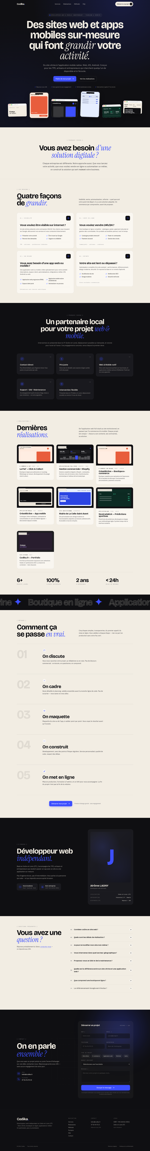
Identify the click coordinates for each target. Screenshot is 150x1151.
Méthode (77, 4)
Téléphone (85, 1043)
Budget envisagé (87, 1060)
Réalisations (67, 4)
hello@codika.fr (27, 1078)
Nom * (84, 1033)
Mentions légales (112, 1146)
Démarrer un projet (124, 4)
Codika (21, 4)
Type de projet (87, 1053)
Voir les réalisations (87, 82)
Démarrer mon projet (60, 807)
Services (57, 4)
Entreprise (110, 1043)
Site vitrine (86, 1056)
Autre (125, 1056)
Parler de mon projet (65, 82)
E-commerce (96, 1056)
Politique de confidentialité (126, 1146)
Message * (85, 1068)
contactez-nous (45, 950)
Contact (70, 1136)
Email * (109, 1033)
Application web (108, 1056)
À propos (71, 1130)
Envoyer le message (105, 1086)
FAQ (84, 4)
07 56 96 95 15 (27, 1083)
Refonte (118, 1056)
